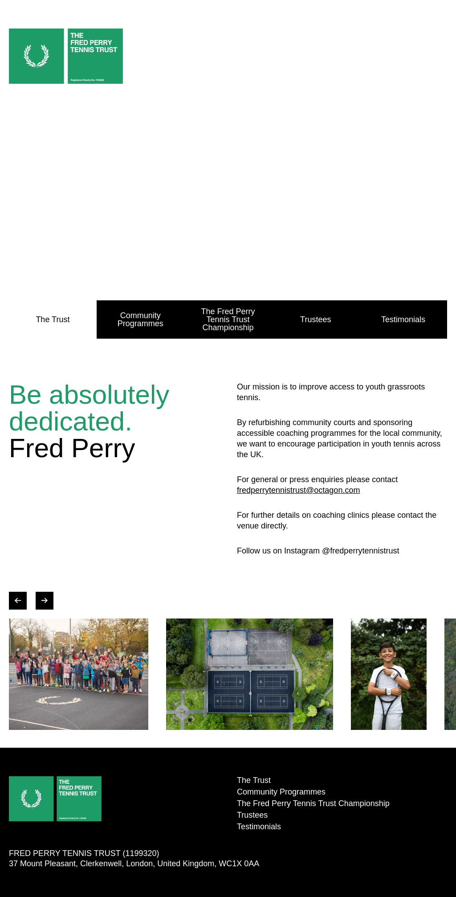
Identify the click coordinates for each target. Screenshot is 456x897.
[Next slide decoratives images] (44, 601)
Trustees (315, 319)
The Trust (52, 319)
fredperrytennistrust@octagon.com (298, 490)
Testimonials (403, 319)
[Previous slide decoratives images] (18, 601)
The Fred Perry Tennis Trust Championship (228, 319)
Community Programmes (140, 319)
